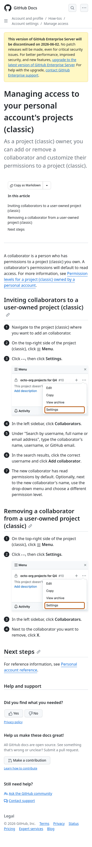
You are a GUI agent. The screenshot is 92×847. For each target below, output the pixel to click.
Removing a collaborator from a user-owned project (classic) (42, 518)
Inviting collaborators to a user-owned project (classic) (43, 306)
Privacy (59, 823)
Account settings (25, 23)
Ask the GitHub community (28, 793)
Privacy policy (13, 722)
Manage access (56, 23)
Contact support (19, 800)
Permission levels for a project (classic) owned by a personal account (46, 279)
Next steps (22, 651)
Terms (44, 823)
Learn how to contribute (20, 768)
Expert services (31, 828)
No (33, 713)
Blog (50, 828)
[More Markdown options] (47, 185)
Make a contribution (27, 760)
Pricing (9, 828)
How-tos (55, 18)
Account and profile (27, 18)
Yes (14, 713)
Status (74, 823)
